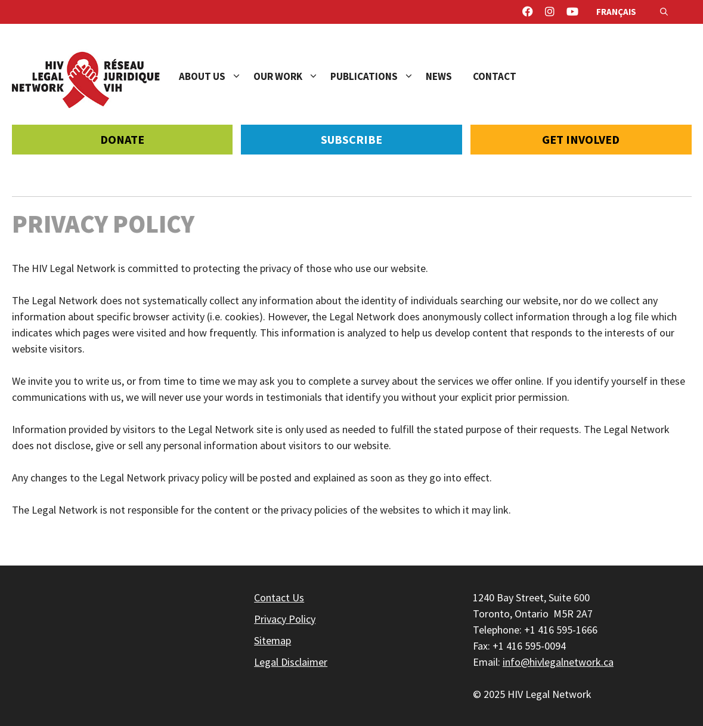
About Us (216, 76)
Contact (494, 76)
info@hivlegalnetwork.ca (558, 662)
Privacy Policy (284, 619)
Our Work (291, 76)
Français (616, 11)
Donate (122, 139)
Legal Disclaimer (290, 662)
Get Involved (581, 139)
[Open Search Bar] (664, 12)
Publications (378, 76)
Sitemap (272, 640)
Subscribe (351, 139)
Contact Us (279, 597)
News (439, 76)
